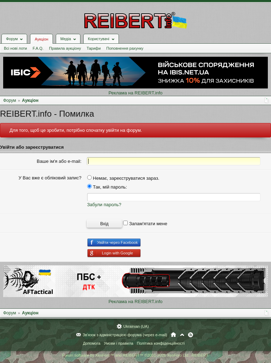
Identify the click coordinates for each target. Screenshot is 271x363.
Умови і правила (118, 343)
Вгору (182, 334)
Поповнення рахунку (124, 48)
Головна (173, 334)
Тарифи (94, 48)
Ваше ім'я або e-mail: (59, 161)
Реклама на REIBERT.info (135, 93)
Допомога (91, 343)
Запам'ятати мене (145, 223)
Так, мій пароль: (107, 187)
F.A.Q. (37, 48)
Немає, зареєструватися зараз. (123, 178)
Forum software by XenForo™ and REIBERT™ (135, 355)
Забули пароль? (104, 204)
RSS (190, 334)
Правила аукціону (65, 48)
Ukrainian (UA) (136, 326)
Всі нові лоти (15, 48)
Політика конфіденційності (161, 343)
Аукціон (41, 39)
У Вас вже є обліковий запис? (49, 177)
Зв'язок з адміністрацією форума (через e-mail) (125, 335)
